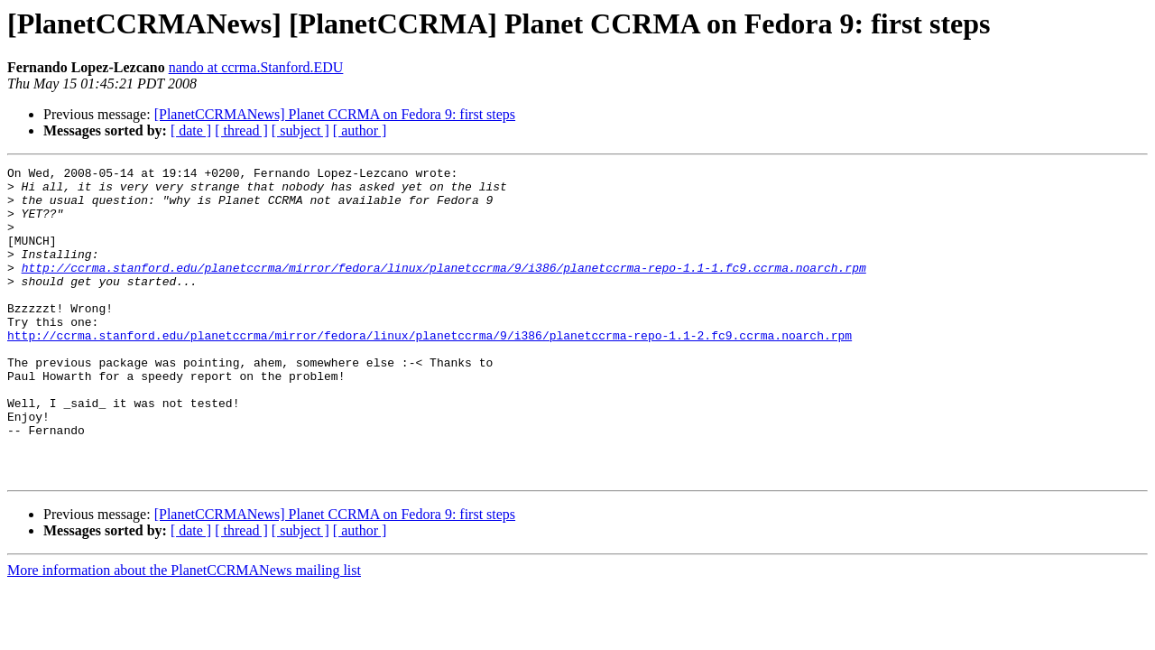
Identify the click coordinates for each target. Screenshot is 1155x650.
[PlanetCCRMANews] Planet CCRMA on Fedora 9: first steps (334, 114)
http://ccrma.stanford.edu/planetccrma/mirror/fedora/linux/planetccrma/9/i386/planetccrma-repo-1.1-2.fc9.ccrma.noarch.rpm (429, 370)
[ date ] (191, 130)
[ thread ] (241, 130)
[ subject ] (300, 130)
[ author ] (360, 130)
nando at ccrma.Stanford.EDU (256, 67)
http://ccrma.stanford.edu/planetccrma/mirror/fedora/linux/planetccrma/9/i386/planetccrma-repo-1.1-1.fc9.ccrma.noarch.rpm (444, 289)
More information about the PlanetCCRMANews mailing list (184, 632)
